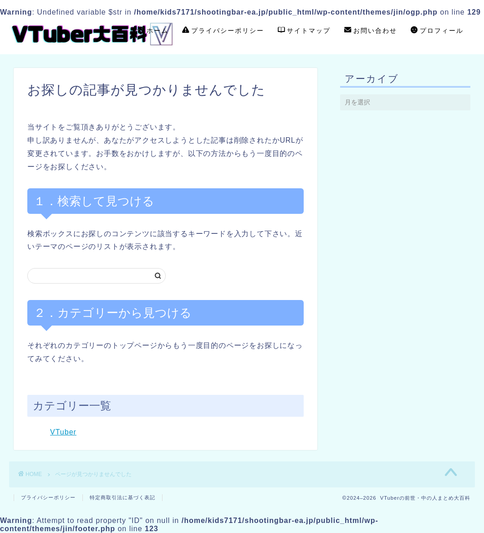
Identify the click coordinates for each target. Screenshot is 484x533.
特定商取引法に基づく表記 (122, 497)
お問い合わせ (370, 31)
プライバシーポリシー (223, 31)
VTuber (63, 432)
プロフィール (437, 31)
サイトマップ (304, 31)
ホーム (153, 31)
